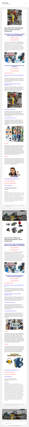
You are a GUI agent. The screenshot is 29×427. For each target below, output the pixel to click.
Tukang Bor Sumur (8, 206)
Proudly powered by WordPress (8, 423)
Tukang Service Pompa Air (8, 405)
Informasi (6, 145)
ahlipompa (12, 205)
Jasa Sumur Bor (17, 205)
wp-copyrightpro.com (17, 425)
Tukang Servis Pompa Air (15, 405)
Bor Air (21, 205)
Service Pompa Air (17, 404)
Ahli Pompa (5, 3)
